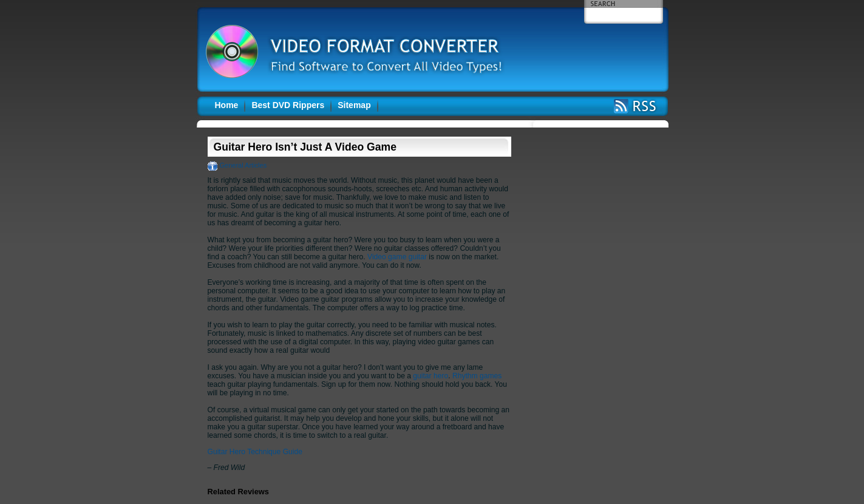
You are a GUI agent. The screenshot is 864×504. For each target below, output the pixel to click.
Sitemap (354, 105)
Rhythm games (477, 376)
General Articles (243, 165)
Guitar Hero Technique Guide (255, 452)
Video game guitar (397, 257)
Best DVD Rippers (287, 105)
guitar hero (430, 376)
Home (227, 105)
